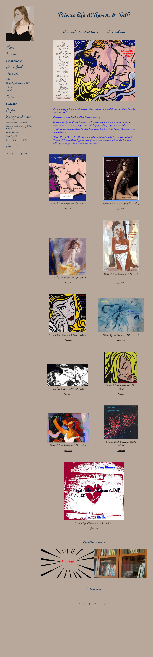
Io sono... (12, 54)
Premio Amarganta (12, 132)
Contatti (12, 146)
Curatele (9, 90)
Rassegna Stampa (18, 117)
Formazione (14, 61)
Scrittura (12, 74)
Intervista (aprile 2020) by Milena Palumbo (19, 127)
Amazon (67, 209)
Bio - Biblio (15, 67)
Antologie (9, 87)
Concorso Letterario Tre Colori (16, 140)
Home (10, 48)
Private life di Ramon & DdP (18, 83)
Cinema (11, 104)
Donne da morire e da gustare (16, 122)
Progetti (12, 110)
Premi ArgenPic (11, 136)
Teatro (10, 97)
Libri (8, 79)
